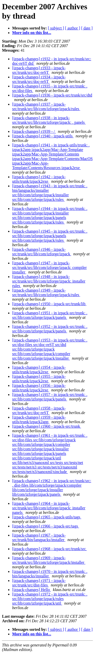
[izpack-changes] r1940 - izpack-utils (43, 136)
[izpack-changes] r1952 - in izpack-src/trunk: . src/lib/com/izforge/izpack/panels (49, 328)
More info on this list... (31, 32)
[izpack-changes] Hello (31, 589)
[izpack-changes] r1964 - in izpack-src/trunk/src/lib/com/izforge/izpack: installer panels (48, 508)
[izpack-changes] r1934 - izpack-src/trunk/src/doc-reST (39, 79)
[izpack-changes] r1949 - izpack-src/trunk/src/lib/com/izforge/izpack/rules (46, 292)
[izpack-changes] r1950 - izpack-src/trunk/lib (49, 304)
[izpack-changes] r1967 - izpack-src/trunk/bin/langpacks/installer (39, 537)
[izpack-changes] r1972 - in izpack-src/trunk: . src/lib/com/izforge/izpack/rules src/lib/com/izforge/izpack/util (49, 598)
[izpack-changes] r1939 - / (34, 131)
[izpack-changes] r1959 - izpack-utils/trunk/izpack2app (39, 419)
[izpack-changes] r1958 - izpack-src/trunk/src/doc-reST (39, 410)
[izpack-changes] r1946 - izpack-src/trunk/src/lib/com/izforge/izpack (41, 251)
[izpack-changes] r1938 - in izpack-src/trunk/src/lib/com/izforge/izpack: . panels (49, 120)
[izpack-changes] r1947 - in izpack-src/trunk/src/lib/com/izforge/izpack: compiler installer (49, 267)
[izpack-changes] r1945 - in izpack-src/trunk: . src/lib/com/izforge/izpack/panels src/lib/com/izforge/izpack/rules (49, 235)
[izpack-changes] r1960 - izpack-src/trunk (46, 426)
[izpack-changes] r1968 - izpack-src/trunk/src (49, 549)
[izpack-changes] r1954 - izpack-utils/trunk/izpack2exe (39, 369)
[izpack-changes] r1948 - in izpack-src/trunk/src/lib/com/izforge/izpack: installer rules (48, 281)
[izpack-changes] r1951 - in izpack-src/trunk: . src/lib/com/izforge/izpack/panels (49, 315)
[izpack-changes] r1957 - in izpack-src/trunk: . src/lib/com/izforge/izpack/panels (49, 396)
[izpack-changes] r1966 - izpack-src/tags (45, 526)
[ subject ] (56, 28)
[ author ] (72, 28)
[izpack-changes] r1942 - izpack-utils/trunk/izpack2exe (39, 179)
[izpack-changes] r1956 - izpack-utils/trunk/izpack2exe (39, 387)
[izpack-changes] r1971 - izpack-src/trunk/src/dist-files (39, 582)
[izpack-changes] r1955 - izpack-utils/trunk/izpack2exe (39, 378)
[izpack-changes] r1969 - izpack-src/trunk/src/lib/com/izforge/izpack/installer (48, 560)
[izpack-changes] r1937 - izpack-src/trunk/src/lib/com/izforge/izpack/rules (46, 106)
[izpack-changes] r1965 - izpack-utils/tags (46, 517)
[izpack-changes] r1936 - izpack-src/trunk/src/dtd (52, 95)
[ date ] (86, 28)
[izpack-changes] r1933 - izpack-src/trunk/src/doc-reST (39, 70)
